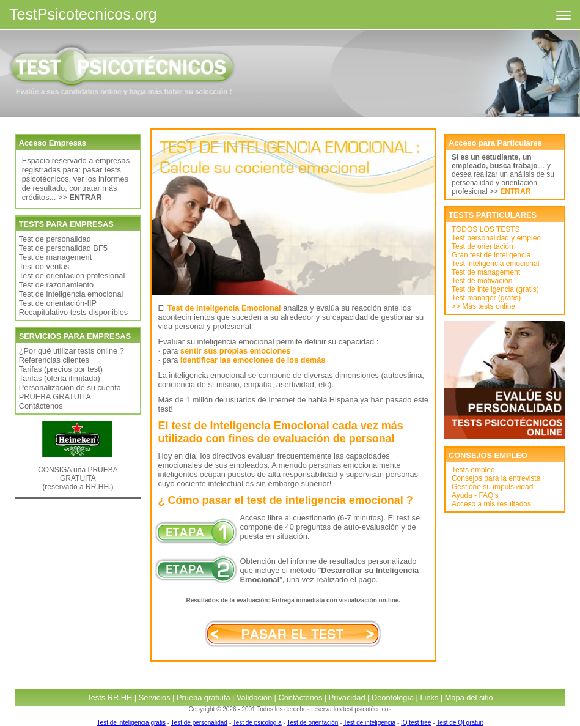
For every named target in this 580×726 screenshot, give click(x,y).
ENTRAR (515, 191)
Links (429, 697)
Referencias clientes (54, 360)
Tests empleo (473, 469)
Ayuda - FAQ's (475, 495)
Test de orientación (482, 246)
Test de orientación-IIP (58, 303)
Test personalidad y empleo (496, 238)
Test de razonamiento (56, 284)
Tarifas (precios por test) (61, 369)
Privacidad (347, 697)
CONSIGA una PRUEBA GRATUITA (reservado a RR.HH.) (78, 478)
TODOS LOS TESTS (486, 229)
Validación (254, 697)
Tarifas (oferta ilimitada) (59, 378)
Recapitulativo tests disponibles (73, 312)
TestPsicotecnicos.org (83, 14)
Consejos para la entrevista (496, 478)
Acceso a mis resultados (491, 504)
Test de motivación (482, 280)
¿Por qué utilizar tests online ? (71, 350)
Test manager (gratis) (486, 298)
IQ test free (416, 722)
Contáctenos (41, 405)
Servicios (155, 697)
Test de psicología (257, 722)
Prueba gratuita (203, 697)
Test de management (55, 257)
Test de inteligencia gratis (131, 722)
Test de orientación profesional (72, 275)
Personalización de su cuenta (70, 387)
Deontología (393, 697)
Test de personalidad (55, 238)
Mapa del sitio (469, 697)
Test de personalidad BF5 (63, 248)
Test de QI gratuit (459, 722)
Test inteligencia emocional (495, 263)
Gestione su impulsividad (492, 487)
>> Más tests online (483, 306)
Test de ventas (44, 266)
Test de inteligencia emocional (71, 293)
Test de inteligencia (369, 722)
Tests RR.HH (109, 697)
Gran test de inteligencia (491, 255)
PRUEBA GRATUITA (55, 396)
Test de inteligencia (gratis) (495, 289)
